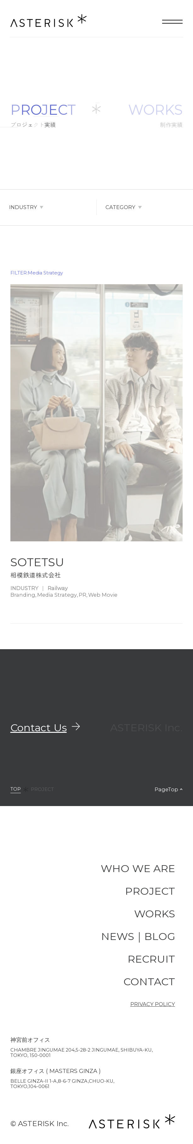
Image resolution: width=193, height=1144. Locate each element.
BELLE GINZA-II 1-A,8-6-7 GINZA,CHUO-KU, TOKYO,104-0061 (62, 1083)
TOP (15, 789)
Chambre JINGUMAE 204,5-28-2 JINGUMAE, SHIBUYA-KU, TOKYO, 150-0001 (81, 1052)
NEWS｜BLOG (138, 936)
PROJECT (42, 789)
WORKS (154, 913)
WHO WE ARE (138, 868)
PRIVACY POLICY (152, 1004)
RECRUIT (151, 959)
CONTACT (149, 981)
